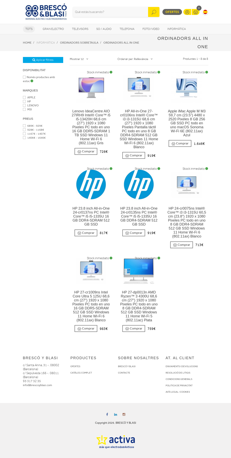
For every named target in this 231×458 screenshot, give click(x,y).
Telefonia (127, 29)
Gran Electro (53, 29)
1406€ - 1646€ (34, 137)
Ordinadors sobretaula (79, 42)
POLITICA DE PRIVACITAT (179, 385)
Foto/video (151, 29)
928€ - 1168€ (33, 129)
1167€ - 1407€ (34, 133)
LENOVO (31, 105)
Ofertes (172, 12)
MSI (27, 109)
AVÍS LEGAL (172, 391)
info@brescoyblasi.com (37, 385)
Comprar (85, 151)
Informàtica (176, 29)
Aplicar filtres (42, 60)
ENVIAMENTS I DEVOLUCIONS (182, 366)
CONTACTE (124, 372)
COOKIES (185, 391)
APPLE (29, 97)
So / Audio (104, 29)
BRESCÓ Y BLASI (127, 366)
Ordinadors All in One (121, 42)
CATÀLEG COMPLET (81, 372)
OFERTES (75, 366)
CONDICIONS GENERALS (179, 379)
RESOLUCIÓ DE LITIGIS (178, 372)
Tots (28, 29)
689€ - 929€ (32, 125)
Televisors (80, 29)
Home (27, 42)
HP (27, 101)
